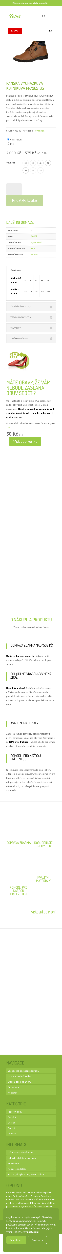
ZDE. (8, 427)
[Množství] (14, 189)
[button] (51, 31)
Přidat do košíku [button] (25, 441)
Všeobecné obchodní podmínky (23, 1070)
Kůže (33, 248)
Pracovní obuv (15, 1111)
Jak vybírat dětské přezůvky (22, 1157)
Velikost (10, 162)
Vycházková (36, 242)
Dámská (12, 1117)
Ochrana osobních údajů (20, 1076)
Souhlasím (16, 1240)
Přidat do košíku (24, 200)
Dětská (11, 1122)
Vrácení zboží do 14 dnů (19, 1081)
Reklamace (13, 1087)
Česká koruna (16, 139)
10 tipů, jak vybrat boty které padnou (26, 1174)
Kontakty (12, 1092)
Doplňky (12, 1133)
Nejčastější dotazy (17, 1168)
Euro (12, 143)
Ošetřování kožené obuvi (20, 1152)
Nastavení (37, 1240)
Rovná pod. (39, 130)
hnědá (34, 236)
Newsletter (13, 1163)
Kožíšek (34, 254)
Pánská (11, 1128)
